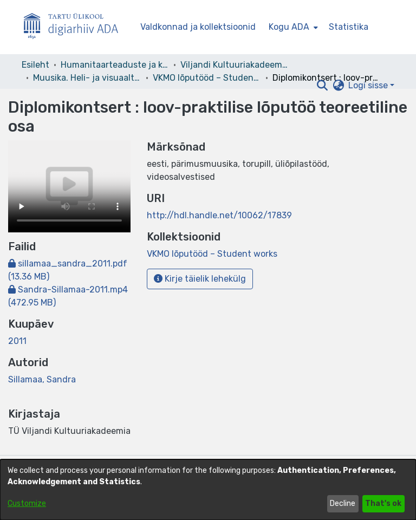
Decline (342, 503)
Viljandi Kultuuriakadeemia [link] (234, 65)
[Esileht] (75, 27)
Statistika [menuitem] (348, 27)
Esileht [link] (35, 65)
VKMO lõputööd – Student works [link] (207, 78)
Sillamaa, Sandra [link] (42, 379)
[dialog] (208, 489)
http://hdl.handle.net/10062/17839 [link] (219, 215)
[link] (212, 254)
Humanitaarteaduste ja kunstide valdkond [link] (115, 65)
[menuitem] (292, 27)
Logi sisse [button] (369, 85)
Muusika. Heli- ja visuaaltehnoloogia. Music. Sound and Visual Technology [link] (87, 78)
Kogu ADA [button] (289, 27)
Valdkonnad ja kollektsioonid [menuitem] (198, 27)
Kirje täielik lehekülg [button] (200, 279)
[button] (322, 85)
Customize (27, 503)
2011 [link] (17, 341)
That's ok (383, 503)
